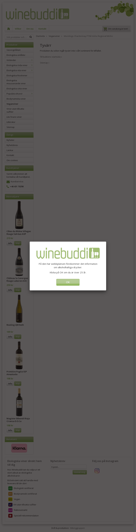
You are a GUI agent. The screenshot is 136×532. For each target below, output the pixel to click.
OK (68, 282)
